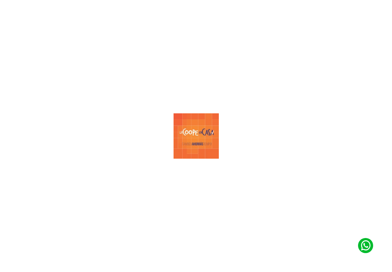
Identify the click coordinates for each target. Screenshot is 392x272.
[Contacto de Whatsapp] (365, 245)
